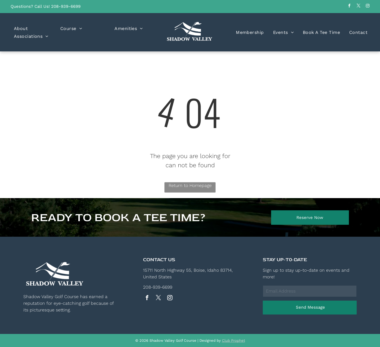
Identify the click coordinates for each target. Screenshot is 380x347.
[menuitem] (20, 28)
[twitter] (358, 6)
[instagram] (367, 6)
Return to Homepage (190, 185)
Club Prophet (233, 340)
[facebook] (349, 6)
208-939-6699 (66, 6)
